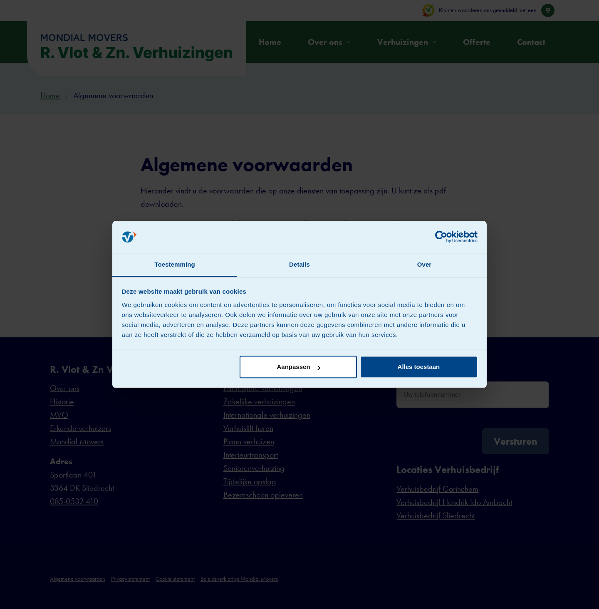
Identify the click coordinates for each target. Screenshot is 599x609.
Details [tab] (299, 264)
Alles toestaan (419, 367)
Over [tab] (424, 264)
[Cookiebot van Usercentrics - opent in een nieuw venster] (441, 237)
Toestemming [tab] (174, 264)
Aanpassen (298, 367)
